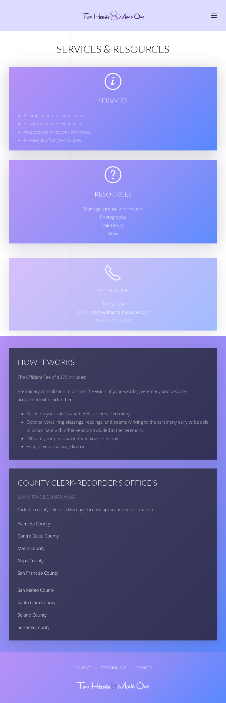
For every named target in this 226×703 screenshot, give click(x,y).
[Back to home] (113, 15)
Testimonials (113, 668)
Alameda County (34, 524)
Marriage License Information (113, 215)
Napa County (31, 560)
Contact (82, 668)
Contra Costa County (38, 536)
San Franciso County (38, 573)
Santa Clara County (36, 602)
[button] (214, 15)
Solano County (32, 615)
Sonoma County (33, 627)
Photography (113, 224)
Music (113, 240)
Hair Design (113, 232)
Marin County (31, 548)
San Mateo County (36, 590)
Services (143, 668)
